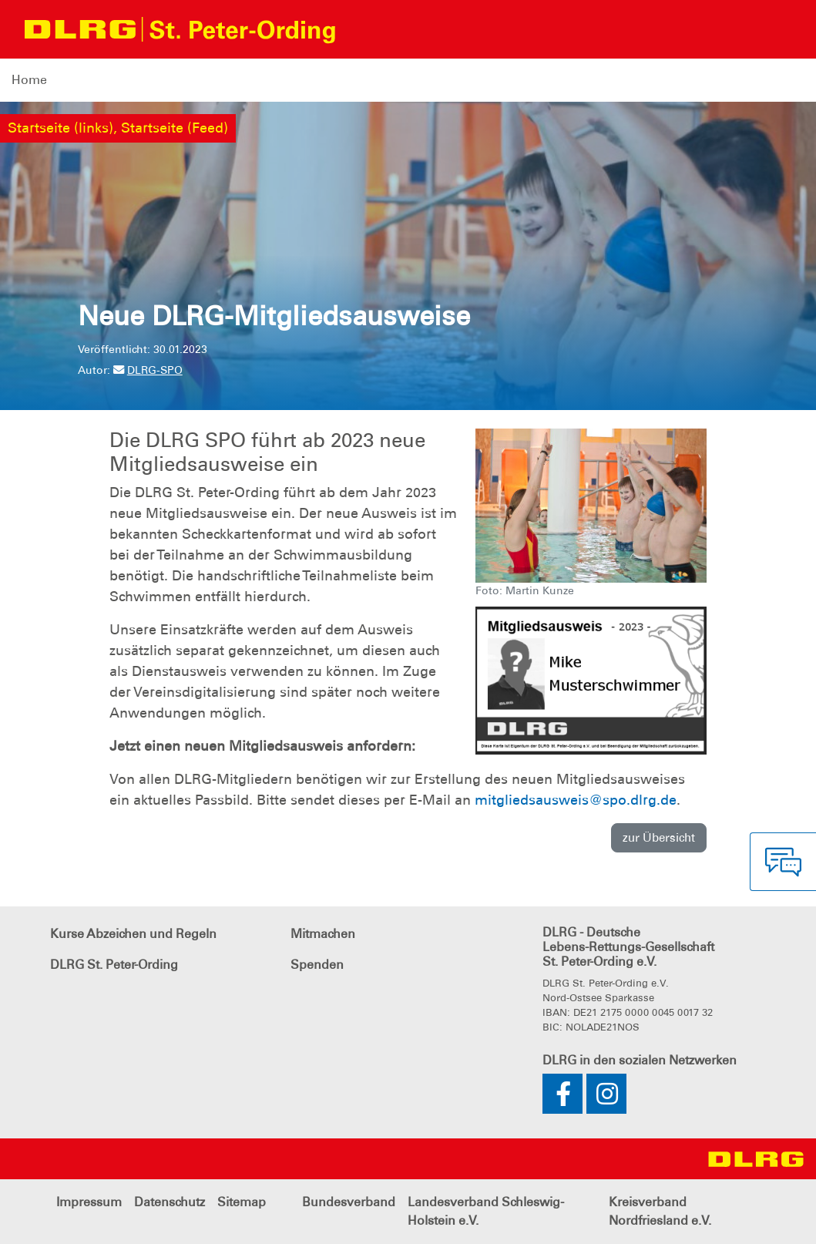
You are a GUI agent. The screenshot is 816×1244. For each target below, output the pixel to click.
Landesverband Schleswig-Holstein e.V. (486, 1211)
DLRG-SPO (148, 370)
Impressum (89, 1202)
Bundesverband (348, 1202)
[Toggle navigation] (361, 29)
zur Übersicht (659, 838)
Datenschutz (169, 1202)
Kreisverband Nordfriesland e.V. (660, 1211)
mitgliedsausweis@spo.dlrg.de (576, 800)
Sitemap (241, 1202)
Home (29, 79)
